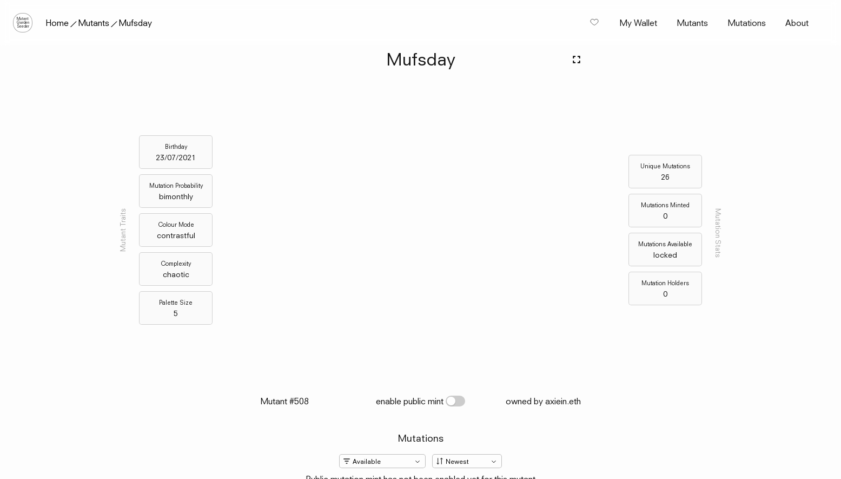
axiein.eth (563, 401)
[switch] (455, 401)
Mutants (93, 22)
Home (57, 22)
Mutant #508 (284, 401)
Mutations (746, 22)
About (797, 22)
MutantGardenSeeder (23, 22)
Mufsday (135, 22)
